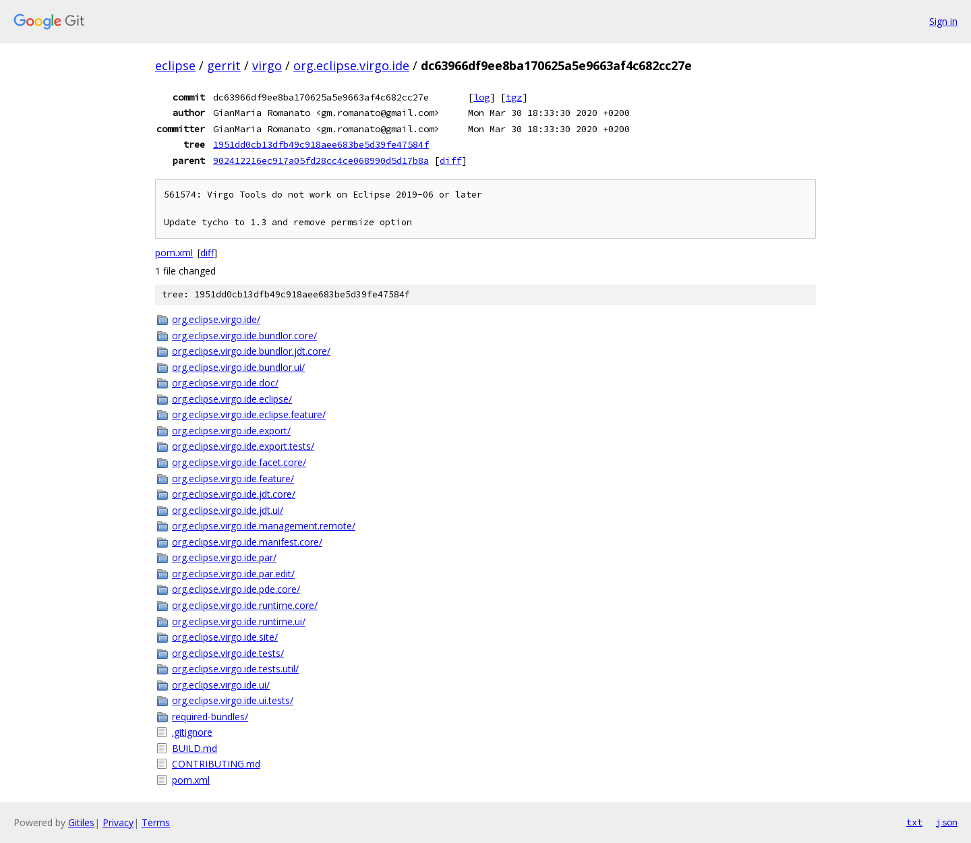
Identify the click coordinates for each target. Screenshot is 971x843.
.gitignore (192, 732)
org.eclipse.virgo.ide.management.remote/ (263, 525)
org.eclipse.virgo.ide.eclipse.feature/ (249, 414)
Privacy (118, 822)
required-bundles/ (210, 716)
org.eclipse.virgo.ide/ (216, 319)
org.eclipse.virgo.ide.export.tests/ (243, 446)
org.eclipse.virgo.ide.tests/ (228, 653)
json (947, 822)
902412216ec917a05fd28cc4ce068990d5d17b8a (321, 160)
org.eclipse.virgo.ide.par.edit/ (233, 573)
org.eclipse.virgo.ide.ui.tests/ (232, 700)
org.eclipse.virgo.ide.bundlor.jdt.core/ (251, 351)
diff (450, 160)
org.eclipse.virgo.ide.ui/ (221, 684)
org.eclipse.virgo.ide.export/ (231, 430)
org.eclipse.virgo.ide (351, 65)
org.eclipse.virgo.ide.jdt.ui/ (227, 510)
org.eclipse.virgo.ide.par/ (224, 557)
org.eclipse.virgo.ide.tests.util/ (235, 668)
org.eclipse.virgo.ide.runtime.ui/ (238, 621)
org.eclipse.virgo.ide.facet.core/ (239, 462)
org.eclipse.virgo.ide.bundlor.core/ (244, 335)
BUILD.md (194, 748)
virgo (267, 65)
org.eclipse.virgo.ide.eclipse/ (232, 399)
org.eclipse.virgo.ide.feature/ (233, 478)
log (481, 97)
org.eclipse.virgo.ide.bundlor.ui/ (238, 367)
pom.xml (174, 252)
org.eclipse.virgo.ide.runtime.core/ (245, 605)
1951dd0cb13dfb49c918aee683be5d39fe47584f (321, 144)
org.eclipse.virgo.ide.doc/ (225, 382)
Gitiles (81, 822)
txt (914, 822)
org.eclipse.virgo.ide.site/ (225, 637)
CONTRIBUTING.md (216, 763)
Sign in (943, 21)
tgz (514, 97)
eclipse (175, 65)
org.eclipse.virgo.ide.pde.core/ (236, 589)
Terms (156, 822)
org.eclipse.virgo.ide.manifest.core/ (247, 541)
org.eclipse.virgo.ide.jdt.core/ (233, 494)
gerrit (224, 65)
